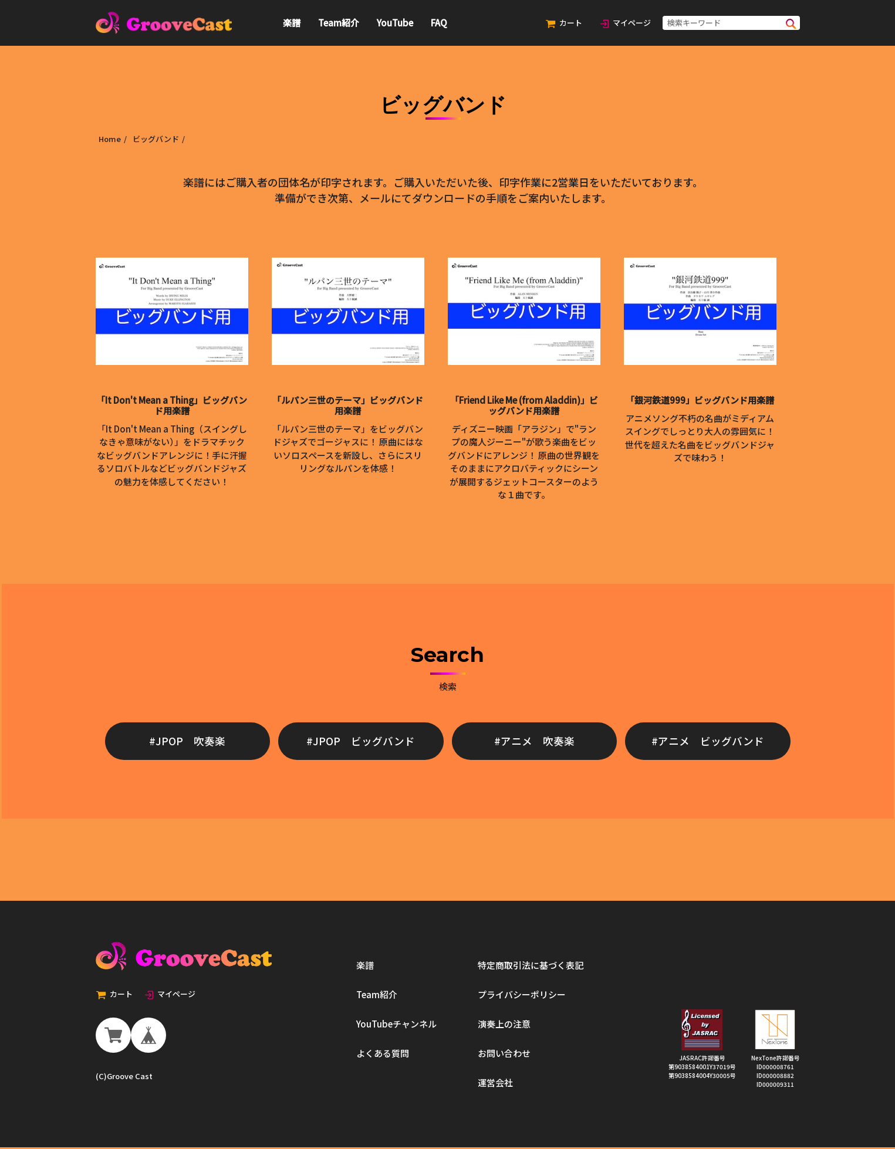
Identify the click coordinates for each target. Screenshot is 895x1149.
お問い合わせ (504, 1055)
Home (110, 138)
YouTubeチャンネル (396, 1025)
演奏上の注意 (504, 1025)
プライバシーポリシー (522, 996)
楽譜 (291, 22)
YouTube (395, 22)
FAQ (439, 22)
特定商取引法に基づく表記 (530, 967)
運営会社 (495, 1084)
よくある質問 (382, 1055)
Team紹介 (338, 22)
